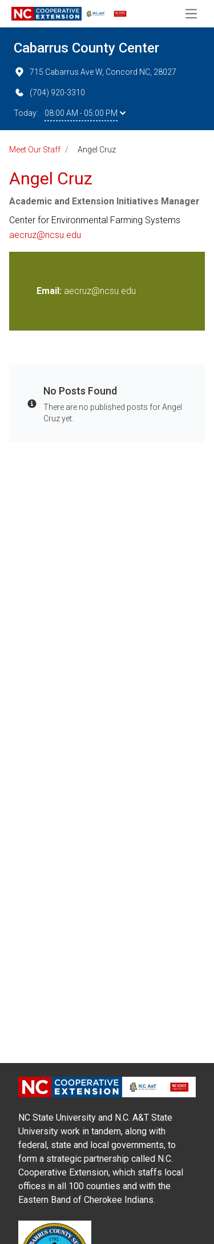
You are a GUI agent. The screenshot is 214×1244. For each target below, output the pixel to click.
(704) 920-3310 (49, 92)
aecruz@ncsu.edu (45, 235)
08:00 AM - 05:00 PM (85, 113)
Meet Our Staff (34, 149)
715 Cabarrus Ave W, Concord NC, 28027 (95, 72)
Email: (50, 290)
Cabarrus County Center (86, 48)
